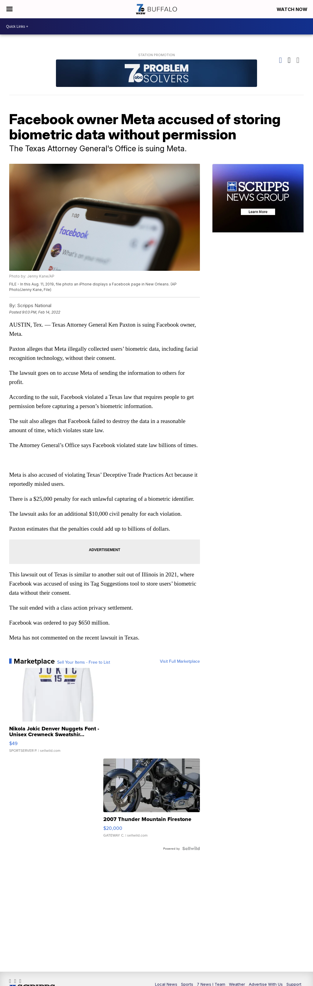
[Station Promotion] (156, 74)
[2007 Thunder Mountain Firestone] (151, 801)
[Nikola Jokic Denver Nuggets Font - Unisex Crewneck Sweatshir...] (57, 714)
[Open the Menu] (9, 9)
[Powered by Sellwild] (191, 849)
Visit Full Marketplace (180, 662)
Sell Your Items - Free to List (83, 663)
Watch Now (292, 9)
